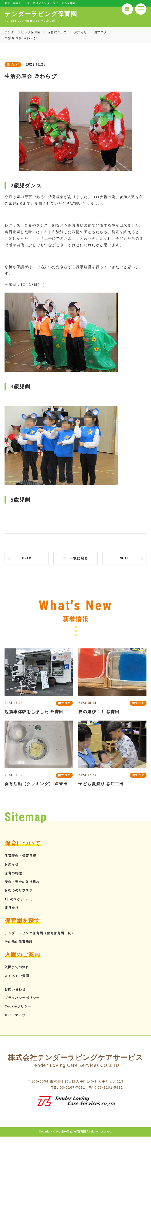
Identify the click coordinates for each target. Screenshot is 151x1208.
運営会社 (12, 909)
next (124, 559)
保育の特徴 (14, 875)
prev (26, 559)
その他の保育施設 (20, 943)
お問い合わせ (16, 991)
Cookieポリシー (19, 1008)
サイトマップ (16, 1017)
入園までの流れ (18, 969)
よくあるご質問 (18, 977)
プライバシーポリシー (24, 999)
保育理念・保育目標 (22, 857)
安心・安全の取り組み (24, 883)
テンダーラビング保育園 (24, 32)
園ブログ (106, 32)
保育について (60, 32)
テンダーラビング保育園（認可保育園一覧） (44, 935)
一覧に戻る (75, 559)
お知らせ (85, 32)
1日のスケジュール (21, 901)
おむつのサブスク (20, 892)
